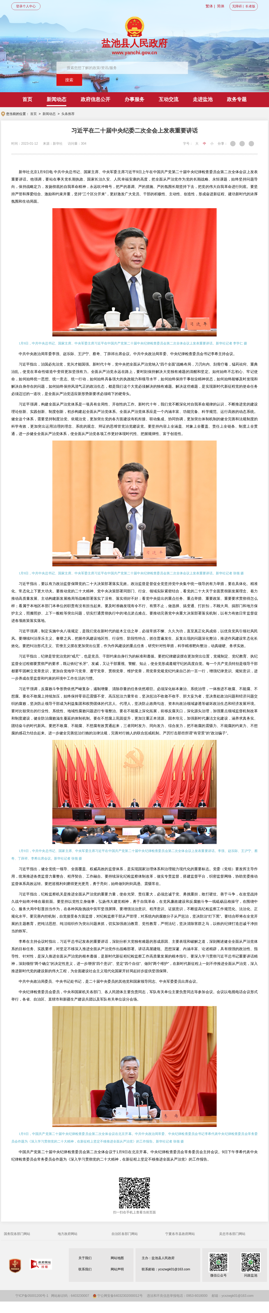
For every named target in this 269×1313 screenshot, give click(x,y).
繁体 (209, 6)
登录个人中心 (26, 6)
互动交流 (168, 99)
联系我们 (85, 1269)
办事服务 (134, 99)
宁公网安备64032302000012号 (118, 1295)
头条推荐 (68, 114)
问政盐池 (251, 1264)
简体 (220, 6)
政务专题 (237, 99)
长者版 (250, 6)
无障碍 (237, 6)
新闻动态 (56, 99)
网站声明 (117, 1269)
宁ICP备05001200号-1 (31, 1295)
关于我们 (85, 1258)
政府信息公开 (95, 99)
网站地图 (117, 1258)
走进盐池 (203, 99)
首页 (27, 99)
